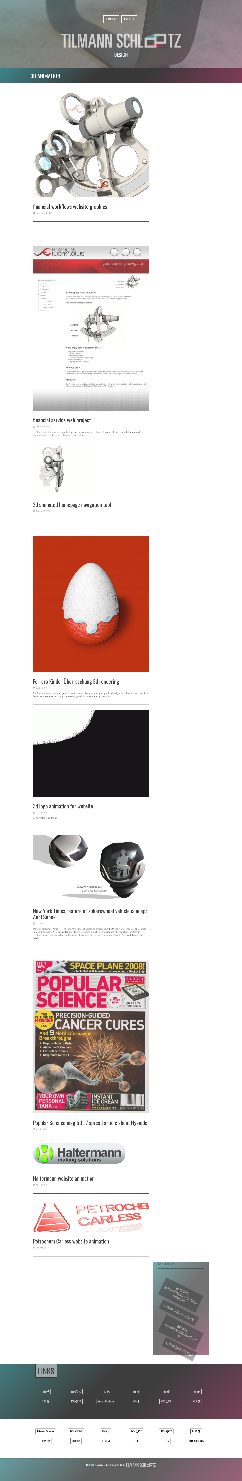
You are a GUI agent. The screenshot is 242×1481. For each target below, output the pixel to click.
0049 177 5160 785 (181, 1322)
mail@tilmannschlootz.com (179, 1338)
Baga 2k (166, 1431)
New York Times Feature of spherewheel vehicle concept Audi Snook (90, 1011)
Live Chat (184, 1360)
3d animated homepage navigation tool (72, 571)
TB (136, 1441)
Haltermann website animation (64, 1227)
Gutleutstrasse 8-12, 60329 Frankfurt (179, 1301)
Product (129, 19)
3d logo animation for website (63, 907)
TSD (46, 1392)
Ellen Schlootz (196, 1441)
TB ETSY (76, 1441)
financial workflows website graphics (70, 209)
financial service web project (62, 592)
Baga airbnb (75, 1431)
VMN (136, 1401)
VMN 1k (166, 1401)
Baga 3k (136, 1431)
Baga (106, 1431)
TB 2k (106, 1441)
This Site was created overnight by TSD (105, 1465)
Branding (111, 19)
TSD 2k (76, 1392)
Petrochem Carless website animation (71, 1288)
